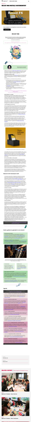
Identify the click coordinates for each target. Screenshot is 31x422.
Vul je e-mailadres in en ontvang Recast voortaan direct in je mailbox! (14, 27)
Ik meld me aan (7, 29)
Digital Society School (13, 1)
